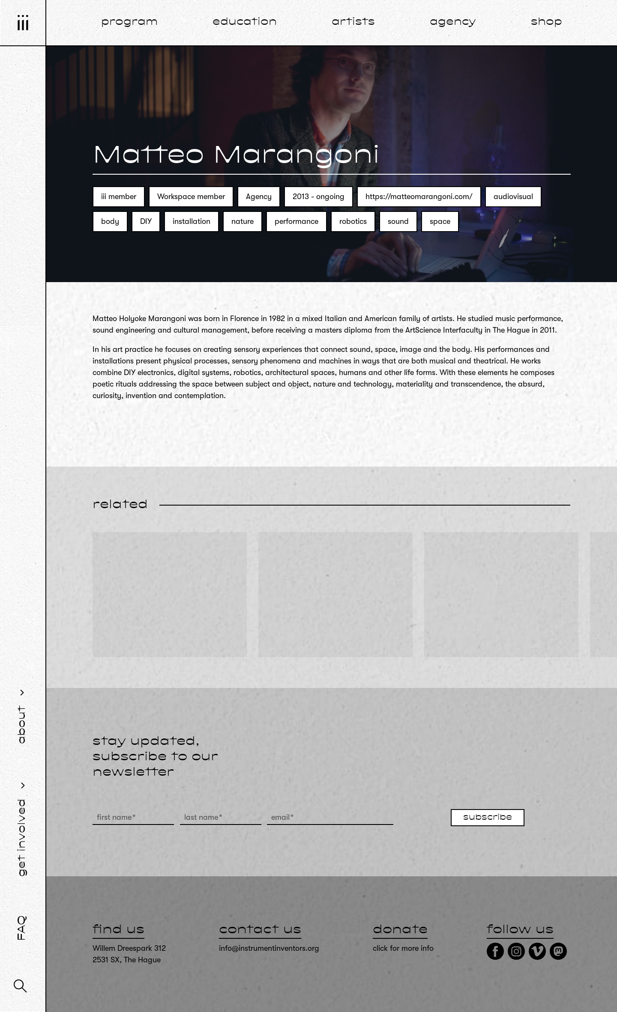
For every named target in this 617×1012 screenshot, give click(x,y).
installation (191, 221)
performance (296, 221)
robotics (353, 221)
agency (453, 22)
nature (242, 221)
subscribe (487, 818)
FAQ (22, 928)
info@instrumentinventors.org (269, 948)
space (440, 221)
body (110, 221)
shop (546, 22)
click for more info (403, 948)
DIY (146, 221)
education (245, 22)
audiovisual (513, 196)
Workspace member (191, 196)
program (129, 22)
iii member (118, 196)
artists (353, 22)
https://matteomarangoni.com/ (419, 196)
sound (398, 221)
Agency (259, 196)
